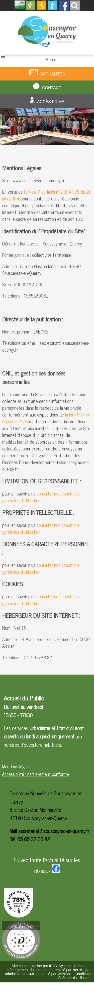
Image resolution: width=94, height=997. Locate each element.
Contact (51, 88)
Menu (50, 59)
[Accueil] (47, 33)
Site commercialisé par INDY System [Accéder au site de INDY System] (41, 966)
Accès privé (50, 102)
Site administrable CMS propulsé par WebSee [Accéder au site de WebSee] (48, 972)
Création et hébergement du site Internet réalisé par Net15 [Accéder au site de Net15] (49, 968)
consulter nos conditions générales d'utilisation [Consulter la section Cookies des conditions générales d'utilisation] (41, 600)
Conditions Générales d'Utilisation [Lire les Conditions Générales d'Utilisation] (73, 976)
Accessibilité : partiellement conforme (35, 774)
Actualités (52, 74)
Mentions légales (17, 766)
